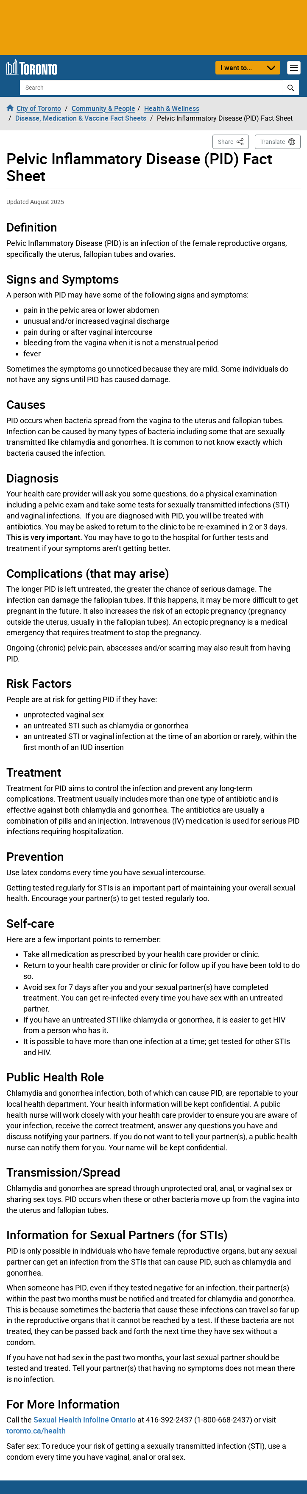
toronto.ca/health (36, 1430)
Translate (272, 141)
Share (233, 141)
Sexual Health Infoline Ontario (84, 1419)
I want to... (236, 67)
